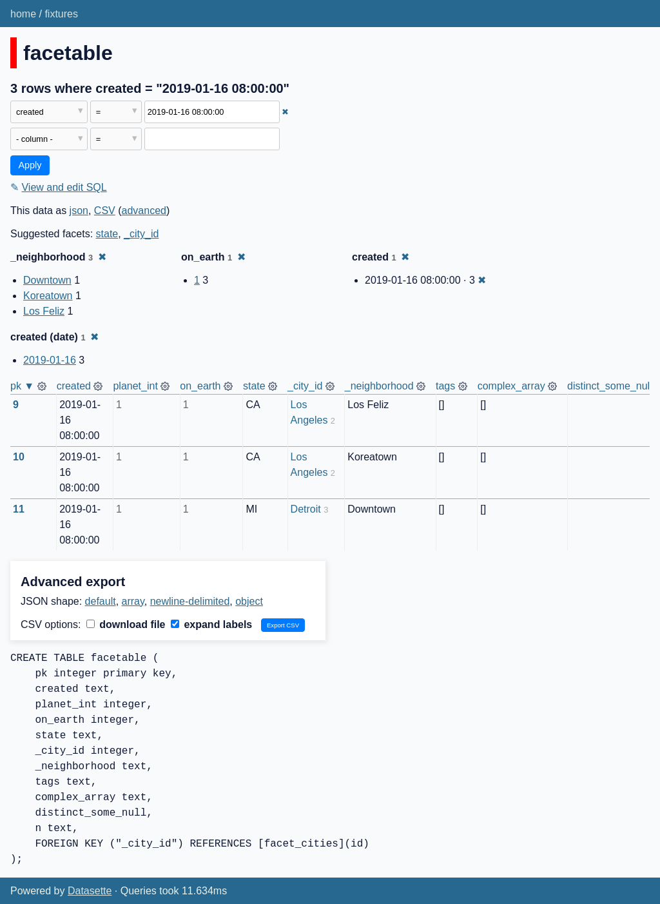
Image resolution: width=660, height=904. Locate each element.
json (79, 210)
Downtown (47, 280)
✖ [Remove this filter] (285, 112)
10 (18, 456)
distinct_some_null (609, 385)
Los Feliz (43, 311)
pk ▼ (22, 385)
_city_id (141, 233)
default (100, 601)
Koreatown (48, 295)
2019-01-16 (49, 360)
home (23, 13)
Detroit (306, 509)
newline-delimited (190, 601)
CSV (104, 210)
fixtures (61, 13)
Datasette (90, 890)
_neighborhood (379, 385)
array (133, 601)
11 (18, 509)
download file (126, 624)
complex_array (511, 385)
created (74, 385)
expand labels (211, 624)
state (107, 233)
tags (445, 385)
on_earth (200, 385)
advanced (144, 210)
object (249, 601)
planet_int (135, 385)
